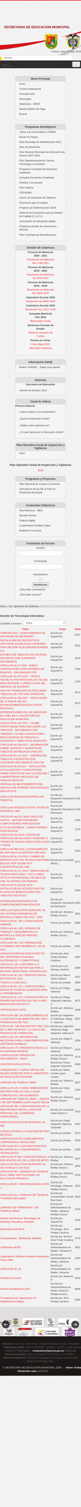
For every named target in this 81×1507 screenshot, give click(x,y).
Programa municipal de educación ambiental (38, 171)
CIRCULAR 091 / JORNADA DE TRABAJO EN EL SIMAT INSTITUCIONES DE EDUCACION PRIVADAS (24, 1175)
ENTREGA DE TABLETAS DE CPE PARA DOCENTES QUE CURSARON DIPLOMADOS (23, 658)
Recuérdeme (40, 574)
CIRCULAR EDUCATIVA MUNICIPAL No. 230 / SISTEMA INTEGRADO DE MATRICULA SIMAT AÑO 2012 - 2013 (23, 914)
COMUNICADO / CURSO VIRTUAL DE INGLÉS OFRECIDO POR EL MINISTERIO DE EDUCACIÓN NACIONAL (24, 1073)
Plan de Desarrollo (29, 147)
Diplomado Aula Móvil (12, 1229)
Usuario (40, 547)
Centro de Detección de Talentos (37, 197)
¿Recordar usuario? (30, 594)
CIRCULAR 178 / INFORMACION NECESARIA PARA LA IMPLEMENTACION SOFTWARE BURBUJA (24, 1040)
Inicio (22, 83)
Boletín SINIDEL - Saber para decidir (39, 367)
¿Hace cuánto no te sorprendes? (37, 411)
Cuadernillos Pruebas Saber (35, 525)
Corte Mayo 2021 (40, 344)
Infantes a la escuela (30, 182)
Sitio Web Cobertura (40, 348)
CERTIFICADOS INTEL (13, 1009)
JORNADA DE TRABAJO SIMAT (18, 1082)
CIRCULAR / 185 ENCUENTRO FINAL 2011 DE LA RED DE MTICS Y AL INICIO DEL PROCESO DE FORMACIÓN (25, 1030)
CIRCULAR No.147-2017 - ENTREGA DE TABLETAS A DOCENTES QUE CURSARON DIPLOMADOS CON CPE (23, 759)
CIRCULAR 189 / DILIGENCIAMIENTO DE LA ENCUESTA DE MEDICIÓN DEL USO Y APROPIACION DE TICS (24, 1019)
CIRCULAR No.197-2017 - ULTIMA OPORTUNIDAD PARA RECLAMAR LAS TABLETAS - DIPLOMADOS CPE (23, 726)
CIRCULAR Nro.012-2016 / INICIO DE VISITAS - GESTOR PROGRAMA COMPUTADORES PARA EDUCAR (21, 820)
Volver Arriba (73, 1367)
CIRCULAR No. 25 (10, 1268)
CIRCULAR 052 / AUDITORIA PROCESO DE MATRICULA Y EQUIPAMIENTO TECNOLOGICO (23, 1149)
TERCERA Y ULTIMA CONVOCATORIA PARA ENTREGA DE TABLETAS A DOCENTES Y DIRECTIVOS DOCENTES (23, 737)
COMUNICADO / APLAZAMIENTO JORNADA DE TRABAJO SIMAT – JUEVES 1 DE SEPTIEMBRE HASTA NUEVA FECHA (25, 1099)
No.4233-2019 (40, 278)
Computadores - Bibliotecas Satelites (20, 1238)
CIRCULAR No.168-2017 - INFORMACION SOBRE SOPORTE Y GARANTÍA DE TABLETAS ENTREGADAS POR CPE (24, 748)
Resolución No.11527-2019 (40, 309)
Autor (62, 629)
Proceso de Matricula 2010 (15, 1288)
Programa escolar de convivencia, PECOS (38, 228)
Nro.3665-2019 (40, 293)
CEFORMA (25, 192)
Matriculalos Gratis (40, 321)
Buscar (23, 114)
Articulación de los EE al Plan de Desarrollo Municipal (37, 491)
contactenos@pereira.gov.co (48, 1350)
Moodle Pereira (27, 515)
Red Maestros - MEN (31, 510)
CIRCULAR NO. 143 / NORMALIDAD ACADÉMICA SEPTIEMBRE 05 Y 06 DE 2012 (22, 946)
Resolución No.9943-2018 (40, 301)
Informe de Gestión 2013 (33, 390)
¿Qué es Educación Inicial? (34, 418)
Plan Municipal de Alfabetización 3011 (40, 142)
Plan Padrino (26, 187)
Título (25, 629)
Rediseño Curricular (30, 530)
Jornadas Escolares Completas (36, 177)
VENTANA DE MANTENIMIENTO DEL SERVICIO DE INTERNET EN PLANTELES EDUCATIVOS (24, 788)
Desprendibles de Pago (32, 108)
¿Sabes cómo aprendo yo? (34, 425)
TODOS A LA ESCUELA (13, 982)
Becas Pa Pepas (28, 137)
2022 (22, 453)
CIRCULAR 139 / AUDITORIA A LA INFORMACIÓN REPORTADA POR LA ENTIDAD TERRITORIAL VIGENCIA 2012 (23, 968)
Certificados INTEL (10, 1247)
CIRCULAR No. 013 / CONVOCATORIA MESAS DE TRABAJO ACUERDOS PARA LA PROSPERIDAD (23, 990)
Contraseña (40, 561)
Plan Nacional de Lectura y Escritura (39, 483)
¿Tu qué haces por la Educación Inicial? (41, 432)
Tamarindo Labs (26, 1371)
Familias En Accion (10, 1278)
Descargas (25, 98)
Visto (78, 629)
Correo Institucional (30, 88)
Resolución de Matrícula (40, 259)
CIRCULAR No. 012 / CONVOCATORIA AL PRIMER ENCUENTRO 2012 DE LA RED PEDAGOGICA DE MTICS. (24, 1001)
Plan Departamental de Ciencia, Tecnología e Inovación (37, 162)
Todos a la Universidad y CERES (37, 131)
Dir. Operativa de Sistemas (24, 606)
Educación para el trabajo (33, 202)
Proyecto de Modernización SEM (37, 207)
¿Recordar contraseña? (32, 589)
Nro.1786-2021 (40, 263)
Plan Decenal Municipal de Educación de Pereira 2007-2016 (42, 154)
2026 (40, 470)
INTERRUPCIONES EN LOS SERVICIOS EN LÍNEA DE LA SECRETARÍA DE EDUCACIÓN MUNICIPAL (23, 716)
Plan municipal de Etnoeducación (37, 234)
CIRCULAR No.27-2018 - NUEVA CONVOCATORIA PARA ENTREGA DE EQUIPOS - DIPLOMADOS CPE (22, 669)
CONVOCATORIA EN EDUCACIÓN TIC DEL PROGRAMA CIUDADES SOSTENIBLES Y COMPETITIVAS (22, 957)
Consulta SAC (27, 93)
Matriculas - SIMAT (29, 103)
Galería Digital (27, 520)
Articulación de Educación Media (37, 221)
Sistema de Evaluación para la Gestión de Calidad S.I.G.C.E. (40, 214)
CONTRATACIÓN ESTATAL (15, 1064)
